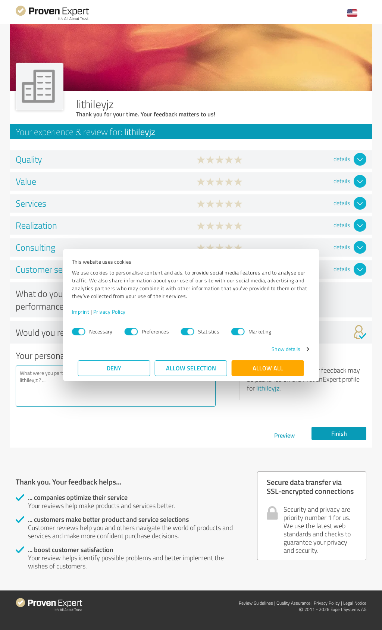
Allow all (268, 368)
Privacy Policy (115, 311)
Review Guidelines (256, 603)
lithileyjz (267, 387)
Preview (284, 435)
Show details (280, 348)
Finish (339, 433)
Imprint (87, 311)
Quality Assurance (293, 603)
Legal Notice (354, 603)
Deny (114, 368)
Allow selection (191, 368)
